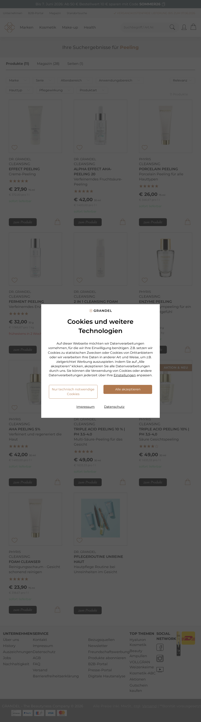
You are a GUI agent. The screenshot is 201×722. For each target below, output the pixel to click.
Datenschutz (114, 407)
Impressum (85, 407)
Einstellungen (125, 375)
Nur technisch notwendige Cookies (73, 391)
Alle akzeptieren (128, 389)
